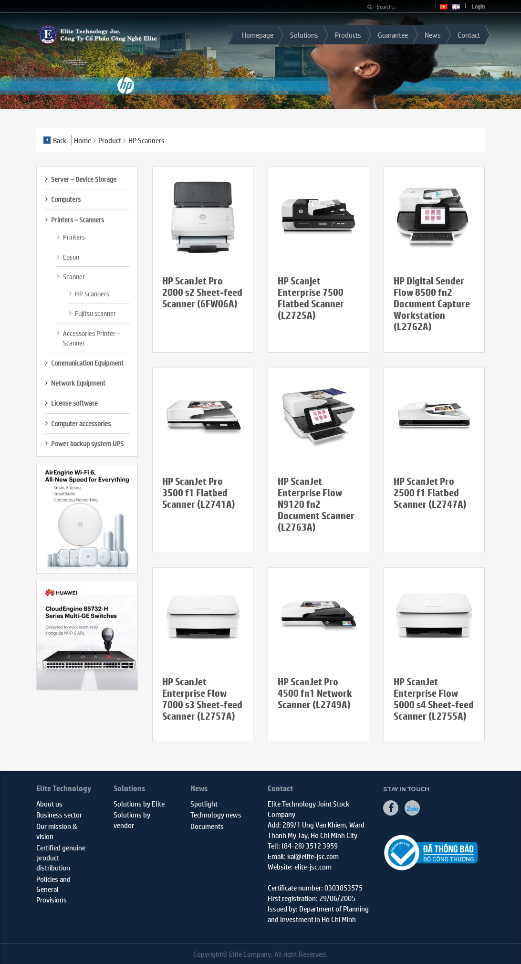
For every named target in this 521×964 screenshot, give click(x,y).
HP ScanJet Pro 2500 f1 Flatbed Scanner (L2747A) (430, 493)
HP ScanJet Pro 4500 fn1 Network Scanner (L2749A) (315, 693)
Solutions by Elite (139, 803)
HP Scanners (92, 293)
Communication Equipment (87, 362)
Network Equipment (78, 383)
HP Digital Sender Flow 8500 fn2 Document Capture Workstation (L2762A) (432, 303)
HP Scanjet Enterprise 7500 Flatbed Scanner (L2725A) (311, 298)
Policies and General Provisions (53, 889)
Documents (207, 826)
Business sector (59, 814)
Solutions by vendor (132, 819)
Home (82, 140)
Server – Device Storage (83, 179)
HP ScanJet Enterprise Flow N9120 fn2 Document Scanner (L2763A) (316, 504)
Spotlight (204, 803)
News (433, 35)
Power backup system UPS (87, 443)
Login (478, 6)
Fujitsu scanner (95, 313)
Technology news (215, 814)
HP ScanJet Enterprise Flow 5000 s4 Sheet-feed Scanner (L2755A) (434, 699)
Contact (469, 35)
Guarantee (393, 35)
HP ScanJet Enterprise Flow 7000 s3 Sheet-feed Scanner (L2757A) (202, 699)
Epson (71, 257)
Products (348, 35)
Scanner (74, 276)
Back (54, 140)
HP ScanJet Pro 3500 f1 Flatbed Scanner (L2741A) (198, 493)
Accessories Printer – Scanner (91, 337)
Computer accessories (81, 423)
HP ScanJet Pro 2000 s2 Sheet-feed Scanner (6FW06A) (202, 292)
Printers (74, 236)
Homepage (257, 35)
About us (49, 803)
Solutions (304, 35)
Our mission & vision (56, 831)
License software (74, 403)
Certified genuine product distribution (60, 857)
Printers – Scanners (77, 219)
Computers (66, 199)
